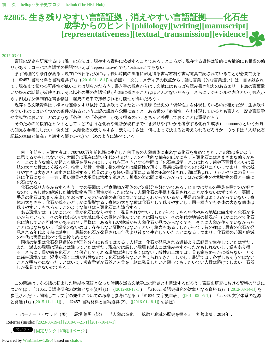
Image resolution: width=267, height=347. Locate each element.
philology (151, 25)
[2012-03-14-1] (242, 289)
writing (186, 25)
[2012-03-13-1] (128, 289)
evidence (230, 34)
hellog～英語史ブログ (40, 4)
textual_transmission (172, 34)
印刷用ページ (72, 331)
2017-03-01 (12, 55)
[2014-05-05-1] (197, 295)
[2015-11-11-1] (47, 302)
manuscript (225, 25)
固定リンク (46, 331)
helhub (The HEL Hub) (85, 4)
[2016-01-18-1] (94, 80)
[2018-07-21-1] (76, 322)
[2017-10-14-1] (103, 322)
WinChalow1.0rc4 (38, 340)
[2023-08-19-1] (49, 322)
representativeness (97, 34)
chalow (76, 340)
